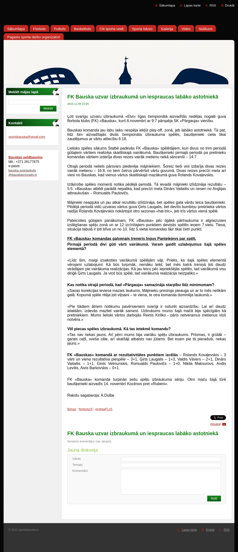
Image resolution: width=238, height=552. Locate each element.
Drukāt (229, 5)
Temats (77, 465)
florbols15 (86, 409)
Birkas (71, 409)
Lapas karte (192, 5)
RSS (213, 5)
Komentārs (80, 471)
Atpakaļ (215, 424)
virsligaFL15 (104, 409)
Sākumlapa (167, 5)
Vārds (76, 458)
